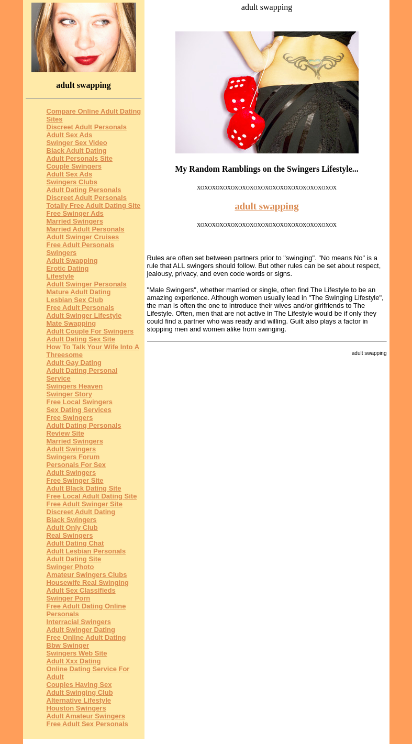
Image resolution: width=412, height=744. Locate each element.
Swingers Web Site (77, 653)
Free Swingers (70, 417)
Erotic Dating (68, 268)
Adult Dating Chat (75, 543)
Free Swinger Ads (75, 213)
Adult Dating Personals (84, 190)
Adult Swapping (72, 260)
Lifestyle (60, 276)
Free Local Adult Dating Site (92, 496)
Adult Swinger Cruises (83, 237)
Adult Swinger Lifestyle (84, 315)
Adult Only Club (72, 527)
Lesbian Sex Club (75, 300)
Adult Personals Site (80, 158)
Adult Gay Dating (74, 363)
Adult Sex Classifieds (81, 590)
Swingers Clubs (72, 182)
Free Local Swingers (80, 402)
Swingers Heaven (75, 386)
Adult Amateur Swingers (86, 716)
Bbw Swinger (68, 645)
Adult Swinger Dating (81, 630)
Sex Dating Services (79, 410)
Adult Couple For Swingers (90, 331)
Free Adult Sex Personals (87, 724)
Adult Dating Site (74, 559)
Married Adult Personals (86, 229)
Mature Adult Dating (79, 292)
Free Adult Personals (81, 308)
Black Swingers (72, 520)
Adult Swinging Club (80, 692)
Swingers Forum (73, 457)
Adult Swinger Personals (87, 284)
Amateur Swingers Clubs (87, 575)
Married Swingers (75, 221)
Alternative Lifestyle (79, 700)
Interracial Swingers (79, 622)
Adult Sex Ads (70, 135)
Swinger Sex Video (77, 143)
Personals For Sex (76, 465)
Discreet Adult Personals (87, 127)
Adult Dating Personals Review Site (84, 429)
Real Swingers (70, 535)
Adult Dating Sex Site (81, 339)
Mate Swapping (71, 323)
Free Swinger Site (75, 480)
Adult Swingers (71, 449)
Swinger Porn (69, 598)
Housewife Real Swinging (88, 582)
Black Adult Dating (77, 150)
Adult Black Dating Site (84, 488)
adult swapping (266, 206)
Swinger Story (69, 394)
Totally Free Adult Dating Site (94, 205)
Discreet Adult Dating (81, 512)
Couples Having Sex (79, 685)
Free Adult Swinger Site (85, 504)
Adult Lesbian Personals (86, 551)
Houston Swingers (76, 708)
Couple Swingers (74, 166)
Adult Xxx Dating (74, 661)
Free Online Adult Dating (86, 637)
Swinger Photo (70, 567)
